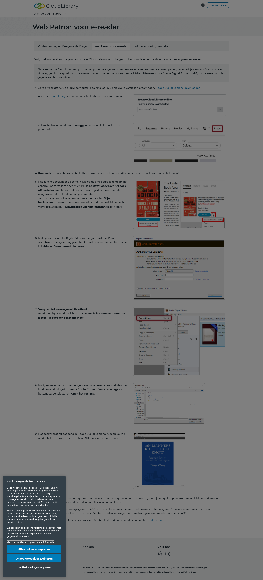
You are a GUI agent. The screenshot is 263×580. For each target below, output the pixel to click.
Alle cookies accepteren (34, 549)
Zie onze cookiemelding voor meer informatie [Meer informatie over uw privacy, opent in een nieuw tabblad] (30, 542)
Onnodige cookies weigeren (34, 558)
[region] (34, 526)
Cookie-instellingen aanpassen (34, 567)
